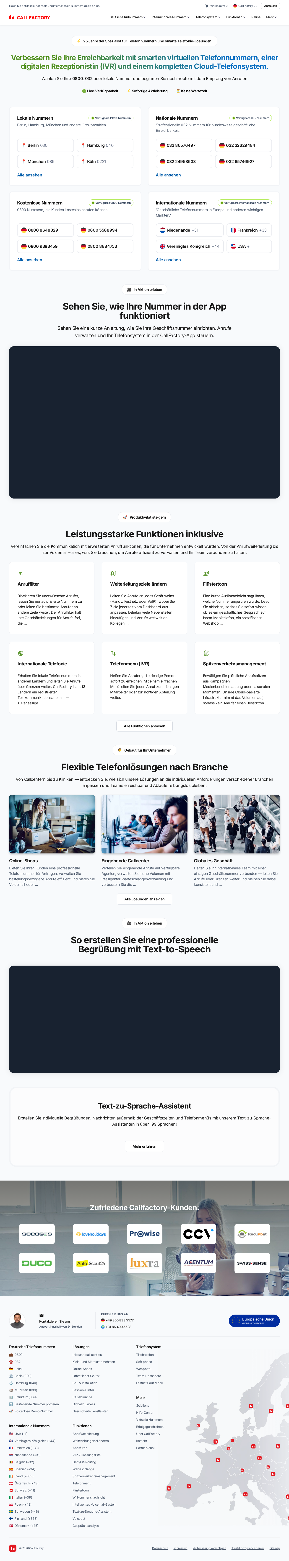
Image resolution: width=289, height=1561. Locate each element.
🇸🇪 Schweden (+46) (24, 1511)
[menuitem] (128, 17)
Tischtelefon (145, 1355)
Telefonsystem (148, 1346)
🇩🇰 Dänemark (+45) (23, 1525)
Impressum (180, 1548)
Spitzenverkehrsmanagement (94, 1476)
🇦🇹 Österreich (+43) (24, 1483)
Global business (84, 1404)
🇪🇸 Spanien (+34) (22, 1469)
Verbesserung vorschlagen (209, 1548)
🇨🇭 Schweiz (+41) (22, 1490)
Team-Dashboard (148, 1376)
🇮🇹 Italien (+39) (20, 1497)
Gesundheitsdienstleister (90, 1411)
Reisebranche (82, 1397)
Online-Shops (82, 1369)
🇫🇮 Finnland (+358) (23, 1518)
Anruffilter (79, 1448)
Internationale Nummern (29, 1426)
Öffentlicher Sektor (86, 1376)
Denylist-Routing (84, 1462)
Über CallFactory (148, 1434)
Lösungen (81, 1346)
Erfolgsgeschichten (150, 1427)
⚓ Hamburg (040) (23, 1383)
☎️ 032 (15, 1362)
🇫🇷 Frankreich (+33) (24, 1448)
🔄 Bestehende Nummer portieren (34, 1404)
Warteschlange (83, 1469)
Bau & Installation (85, 1383)
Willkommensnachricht (89, 1497)
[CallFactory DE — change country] (245, 6)
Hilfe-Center (145, 1412)
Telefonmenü (82, 1483)
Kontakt (141, 1441)
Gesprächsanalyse (86, 1525)
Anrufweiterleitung (86, 1434)
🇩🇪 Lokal (15, 1369)
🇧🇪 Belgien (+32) (21, 1462)
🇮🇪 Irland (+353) (21, 1476)
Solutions (142, 1405)
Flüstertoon (81, 1490)
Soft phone (144, 1362)
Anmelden (270, 6)
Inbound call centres (87, 1355)
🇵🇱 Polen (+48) (20, 1504)
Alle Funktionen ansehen (144, 726)
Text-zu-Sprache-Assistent (92, 1511)
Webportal (143, 1369)
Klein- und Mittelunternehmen (94, 1362)
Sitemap (275, 1548)
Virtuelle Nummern (149, 1419)
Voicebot (79, 1518)
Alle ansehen (29, 175)
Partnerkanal (145, 1448)
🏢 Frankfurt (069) (23, 1397)
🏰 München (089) (23, 1390)
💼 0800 (16, 1355)
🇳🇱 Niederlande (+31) (24, 1455)
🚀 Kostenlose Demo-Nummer (31, 1411)
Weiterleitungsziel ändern (91, 1441)
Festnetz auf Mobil (149, 1383)
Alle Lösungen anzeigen (144, 899)
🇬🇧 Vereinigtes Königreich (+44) (32, 1441)
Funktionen (82, 1426)
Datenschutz (160, 1548)
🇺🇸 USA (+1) (18, 1434)
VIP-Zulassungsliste (87, 1455)
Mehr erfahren (144, 1146)
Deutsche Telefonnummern (32, 1346)
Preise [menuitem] (255, 17)
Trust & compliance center (248, 1548)
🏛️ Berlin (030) (20, 1376)
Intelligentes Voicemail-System (94, 1504)
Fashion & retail (83, 1390)
